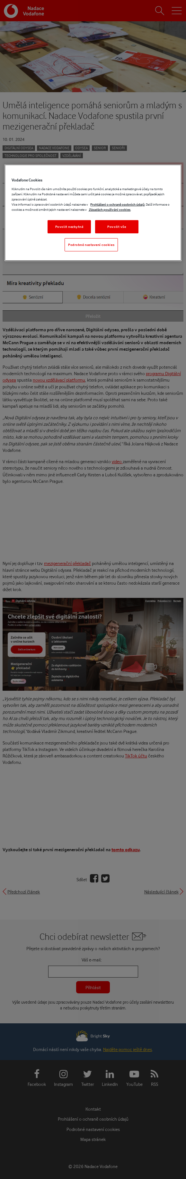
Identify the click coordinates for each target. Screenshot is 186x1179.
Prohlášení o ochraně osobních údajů (117, 204)
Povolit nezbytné (69, 227)
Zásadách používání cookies (109, 209)
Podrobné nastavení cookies (91, 245)
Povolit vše (116, 227)
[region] (92, 212)
